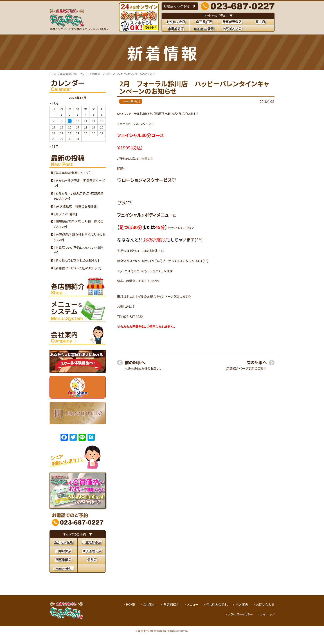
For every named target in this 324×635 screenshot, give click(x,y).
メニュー (192, 604)
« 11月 (54, 103)
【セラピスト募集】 (65, 214)
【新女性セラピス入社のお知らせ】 (76, 260)
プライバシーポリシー (240, 614)
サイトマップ (267, 614)
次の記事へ (257, 362)
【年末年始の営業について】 (72, 173)
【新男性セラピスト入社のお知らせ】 (78, 268)
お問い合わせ (265, 604)
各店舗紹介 (171, 604)
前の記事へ (135, 362)
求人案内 (242, 604)
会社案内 (149, 604)
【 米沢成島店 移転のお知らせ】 (76, 206)
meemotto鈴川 (131, 101)
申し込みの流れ (217, 604)
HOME (130, 604)
